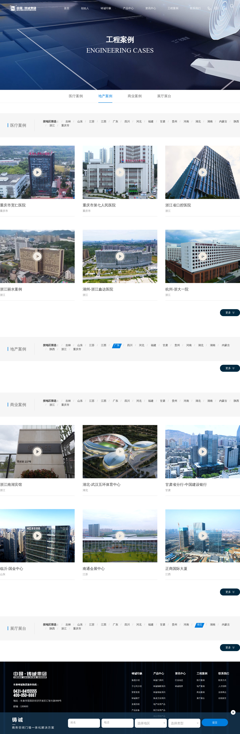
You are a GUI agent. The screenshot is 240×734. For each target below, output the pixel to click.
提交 (214, 723)
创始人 (85, 8)
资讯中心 (150, 8)
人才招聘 (222, 685)
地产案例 (107, 95)
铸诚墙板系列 (159, 691)
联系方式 (222, 679)
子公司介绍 (137, 685)
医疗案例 (81, 95)
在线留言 (222, 697)
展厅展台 (159, 95)
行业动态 (179, 679)
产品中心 (128, 8)
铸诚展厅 (136, 697)
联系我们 (195, 8)
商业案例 (133, 95)
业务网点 (222, 691)
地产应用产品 (159, 703)
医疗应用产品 (159, 709)
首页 (66, 8)
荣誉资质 (136, 691)
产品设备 (136, 709)
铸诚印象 (106, 8)
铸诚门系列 (158, 679)
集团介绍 (136, 679)
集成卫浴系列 (159, 697)
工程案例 (173, 8)
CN (225, 8)
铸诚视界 (179, 685)
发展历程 (136, 703)
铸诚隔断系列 (159, 685)
